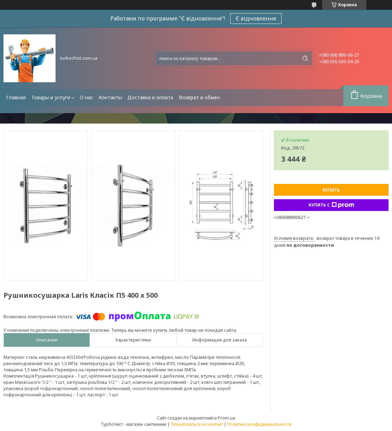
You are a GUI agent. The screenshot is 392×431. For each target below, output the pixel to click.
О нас (86, 97)
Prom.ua (226, 418)
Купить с (331, 205)
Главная (16, 97)
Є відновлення (256, 18)
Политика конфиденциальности (259, 424)
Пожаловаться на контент (197, 424)
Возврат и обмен (199, 97)
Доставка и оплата (150, 97)
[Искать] (305, 58)
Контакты (110, 97)
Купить (331, 190)
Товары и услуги (50, 97)
